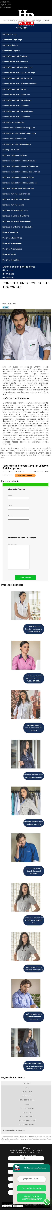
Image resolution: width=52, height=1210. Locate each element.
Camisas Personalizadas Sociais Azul (16, 95)
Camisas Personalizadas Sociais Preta (16, 117)
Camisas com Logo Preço (12, 40)
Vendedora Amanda (32, 1188)
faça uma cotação (25, 475)
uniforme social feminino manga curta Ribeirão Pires (33, 920)
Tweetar (6, 307)
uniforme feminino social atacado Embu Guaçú (33, 776)
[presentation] (22, 529)
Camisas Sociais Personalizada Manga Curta (18, 128)
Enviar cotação (25, 578)
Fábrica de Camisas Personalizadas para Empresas (21, 172)
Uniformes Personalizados (12, 249)
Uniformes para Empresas (12, 243)
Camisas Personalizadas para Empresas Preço (19, 84)
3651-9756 (6, 2)
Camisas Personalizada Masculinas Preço (17, 67)
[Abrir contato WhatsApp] (46, 1202)
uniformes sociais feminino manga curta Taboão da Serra (33, 629)
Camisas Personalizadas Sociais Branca (17, 100)
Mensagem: (15, 556)
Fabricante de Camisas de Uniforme (15, 216)
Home (26, 1158)
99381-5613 (7, 7)
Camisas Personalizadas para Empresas (17, 78)
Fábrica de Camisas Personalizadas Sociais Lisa (20, 183)
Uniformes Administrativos (12, 238)
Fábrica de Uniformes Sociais (13, 205)
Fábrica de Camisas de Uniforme (14, 155)
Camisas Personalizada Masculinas (15, 62)
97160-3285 (7, 5)
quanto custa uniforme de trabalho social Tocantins (33, 871)
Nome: (16, 497)
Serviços (21, 28)
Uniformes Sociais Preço (11, 260)
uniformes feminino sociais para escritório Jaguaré (33, 727)
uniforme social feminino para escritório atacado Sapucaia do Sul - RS (33, 1066)
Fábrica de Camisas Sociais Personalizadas (18, 188)
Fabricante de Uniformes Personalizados (17, 227)
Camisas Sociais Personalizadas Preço (16, 144)
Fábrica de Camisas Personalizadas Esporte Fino (20, 166)
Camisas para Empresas (11, 51)
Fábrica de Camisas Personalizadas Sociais (18, 177)
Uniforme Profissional (10, 232)
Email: (16, 507)
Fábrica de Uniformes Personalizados (16, 199)
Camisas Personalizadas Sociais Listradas (17, 111)
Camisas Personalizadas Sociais (14, 89)
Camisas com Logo (9, 34)
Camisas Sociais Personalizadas (14, 139)
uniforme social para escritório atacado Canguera (34, 1016)
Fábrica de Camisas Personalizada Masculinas (19, 161)
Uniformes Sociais (9, 254)
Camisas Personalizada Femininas (15, 56)
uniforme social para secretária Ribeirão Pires (33, 968)
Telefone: (16, 517)
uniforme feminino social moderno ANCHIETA (33, 823)
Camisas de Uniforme (10, 45)
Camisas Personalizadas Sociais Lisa (16, 106)
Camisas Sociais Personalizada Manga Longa (19, 133)
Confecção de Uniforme (11, 150)
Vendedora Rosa (31, 1197)
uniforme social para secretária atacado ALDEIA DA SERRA (34, 678)
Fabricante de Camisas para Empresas (16, 221)
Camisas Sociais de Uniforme (13, 122)
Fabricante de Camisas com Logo (15, 210)
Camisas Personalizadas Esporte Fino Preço (18, 73)
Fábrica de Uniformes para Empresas (16, 194)
